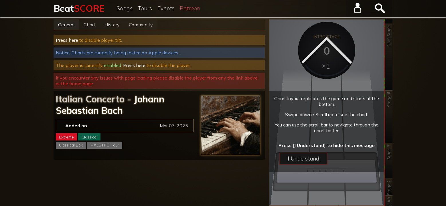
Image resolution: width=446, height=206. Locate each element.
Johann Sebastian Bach (110, 104)
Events (165, 8)
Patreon (190, 8)
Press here (67, 40)
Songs (125, 8)
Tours (145, 8)
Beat (79, 8)
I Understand (303, 158)
